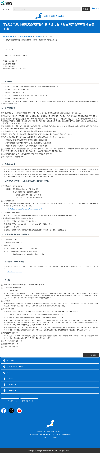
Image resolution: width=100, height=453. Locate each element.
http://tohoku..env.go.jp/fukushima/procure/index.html (24, 209)
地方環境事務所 (8, 36)
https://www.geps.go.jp (14, 272)
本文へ (5, 9)
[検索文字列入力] (47, 9)
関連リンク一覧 (27, 401)
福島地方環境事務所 (25, 36)
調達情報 (39, 36)
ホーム (9, 372)
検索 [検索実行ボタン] (86, 9)
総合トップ (11, 360)
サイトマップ (8, 401)
